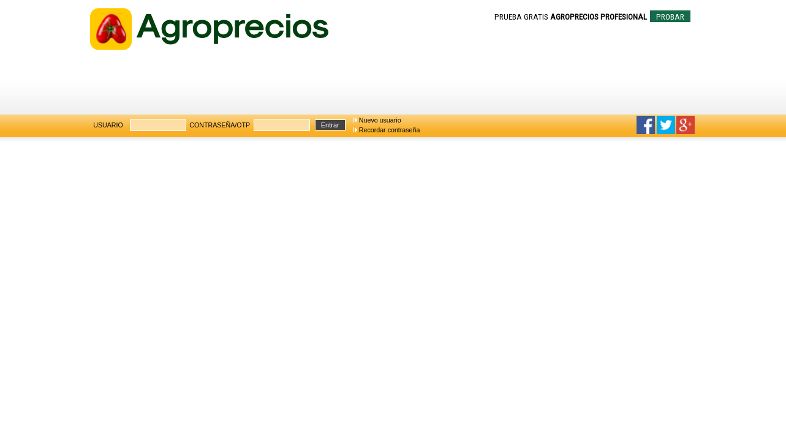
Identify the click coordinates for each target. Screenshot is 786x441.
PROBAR (670, 16)
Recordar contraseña (389, 130)
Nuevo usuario (380, 120)
